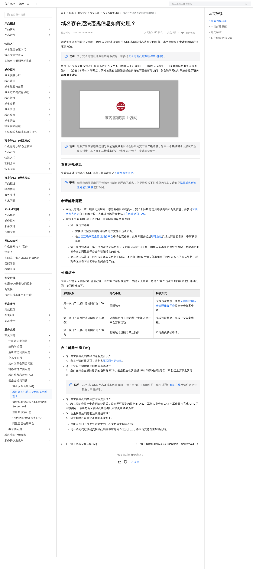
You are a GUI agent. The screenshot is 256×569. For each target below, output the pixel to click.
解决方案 (60, 6)
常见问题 (94, 25)
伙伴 (102, 6)
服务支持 (82, 25)
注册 (231, 6)
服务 (111, 6)
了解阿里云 (124, 6)
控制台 (222, 6)
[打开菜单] (6, 6)
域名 (21, 15)
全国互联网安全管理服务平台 (95, 248)
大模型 (39, 6)
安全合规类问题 (111, 25)
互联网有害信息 (123, 184)
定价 (81, 6)
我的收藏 (190, 45)
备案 (213, 6)
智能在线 (156, 248)
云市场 (92, 6)
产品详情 (171, 44)
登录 (245, 6)
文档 (205, 6)
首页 (63, 25)
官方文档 (10, 15)
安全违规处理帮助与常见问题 (146, 68)
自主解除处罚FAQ (134, 225)
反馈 (135, 474)
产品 (49, 6)
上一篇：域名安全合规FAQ (79, 456)
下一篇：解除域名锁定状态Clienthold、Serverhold (166, 456)
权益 (72, 6)
